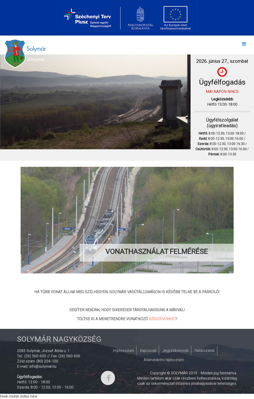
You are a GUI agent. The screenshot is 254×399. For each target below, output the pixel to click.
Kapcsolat (148, 350)
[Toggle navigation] (243, 45)
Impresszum (123, 350)
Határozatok (205, 350)
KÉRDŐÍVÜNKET (162, 332)
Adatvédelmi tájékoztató (164, 360)
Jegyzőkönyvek (175, 350)
